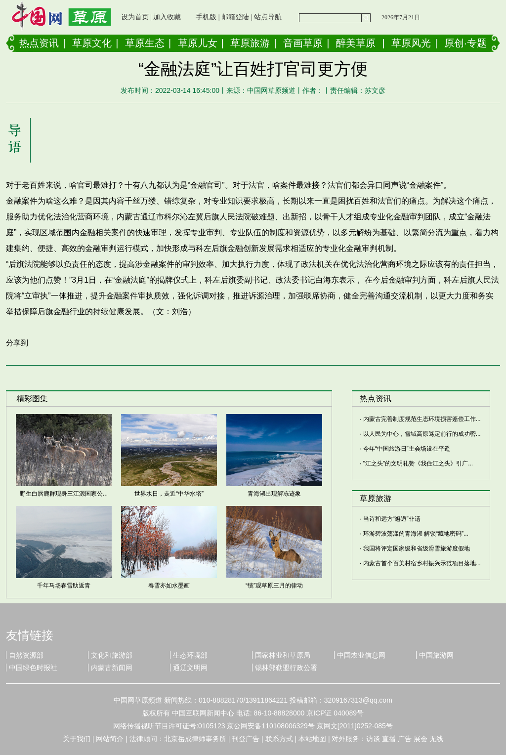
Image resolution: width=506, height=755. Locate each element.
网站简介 (110, 739)
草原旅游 (250, 43)
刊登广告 (245, 739)
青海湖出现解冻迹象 (274, 493)
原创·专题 (465, 43)
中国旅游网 (436, 655)
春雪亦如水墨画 (169, 585)
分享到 (17, 342)
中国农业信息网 (361, 655)
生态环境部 (190, 655)
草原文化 (92, 43)
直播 (389, 739)
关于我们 (76, 739)
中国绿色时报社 (33, 667)
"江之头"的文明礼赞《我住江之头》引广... (418, 463)
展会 (420, 739)
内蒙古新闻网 (111, 667)
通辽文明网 (190, 667)
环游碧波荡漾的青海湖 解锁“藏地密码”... (415, 533)
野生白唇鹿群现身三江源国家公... (64, 493)
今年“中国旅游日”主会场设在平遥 (406, 448)
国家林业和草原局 (282, 655)
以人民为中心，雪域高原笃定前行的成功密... (422, 433)
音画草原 (303, 43)
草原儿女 (197, 43)
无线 (436, 739)
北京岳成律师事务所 (195, 739)
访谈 (373, 739)
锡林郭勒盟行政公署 (286, 667)
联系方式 (279, 739)
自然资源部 (26, 655)
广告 (405, 739)
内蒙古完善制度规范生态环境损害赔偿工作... (422, 419)
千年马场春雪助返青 (63, 585)
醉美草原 (356, 43)
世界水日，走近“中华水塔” (169, 493)
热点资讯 (39, 43)
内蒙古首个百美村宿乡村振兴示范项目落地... (422, 563)
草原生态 (145, 43)
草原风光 (411, 43)
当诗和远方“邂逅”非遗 (392, 518)
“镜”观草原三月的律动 (274, 585)
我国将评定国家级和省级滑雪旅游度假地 (416, 548)
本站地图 (312, 739)
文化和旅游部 (111, 655)
